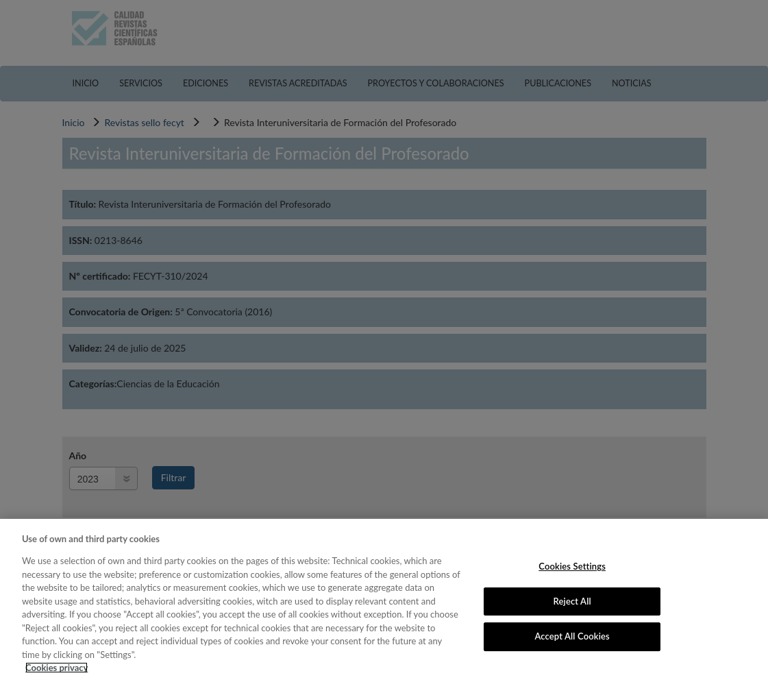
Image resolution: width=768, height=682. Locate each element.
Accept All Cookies (571, 636)
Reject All (572, 601)
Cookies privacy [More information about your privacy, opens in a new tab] (56, 667)
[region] (384, 600)
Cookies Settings (572, 566)
